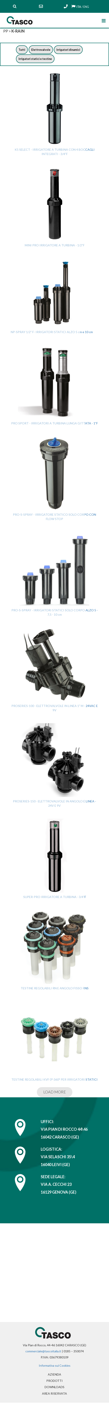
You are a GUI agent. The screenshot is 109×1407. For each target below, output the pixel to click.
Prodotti (54, 1383)
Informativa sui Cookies (54, 1366)
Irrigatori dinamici (72, 50)
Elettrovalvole (42, 50)
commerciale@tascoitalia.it (43, 1352)
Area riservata (54, 1397)
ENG (86, 6)
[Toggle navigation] (103, 19)
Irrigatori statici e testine (37, 59)
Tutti (22, 50)
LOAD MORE (54, 1093)
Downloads (54, 1390)
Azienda (62, 1375)
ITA (78, 6)
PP (5, 31)
